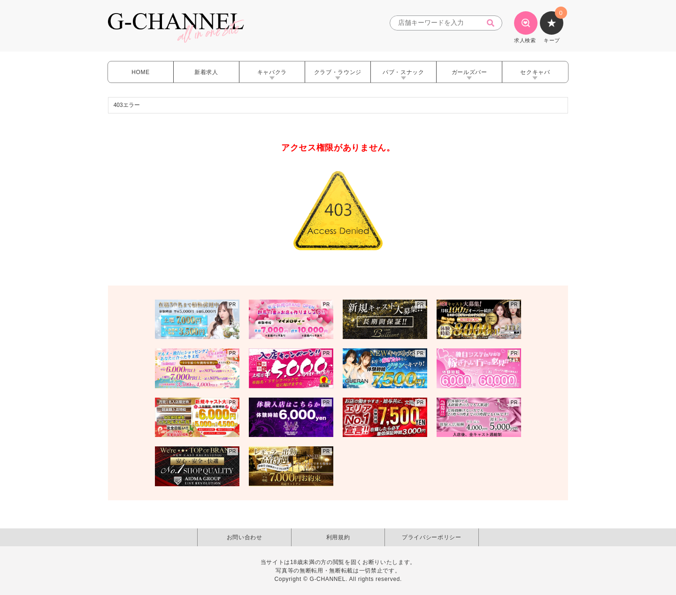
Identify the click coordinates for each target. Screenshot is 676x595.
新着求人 (206, 72)
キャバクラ (272, 72)
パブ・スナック (403, 72)
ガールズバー (469, 72)
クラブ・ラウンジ (337, 72)
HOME (140, 72)
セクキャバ (535, 72)
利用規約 (338, 537)
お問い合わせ (244, 537)
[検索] (493, 23)
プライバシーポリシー (431, 537)
